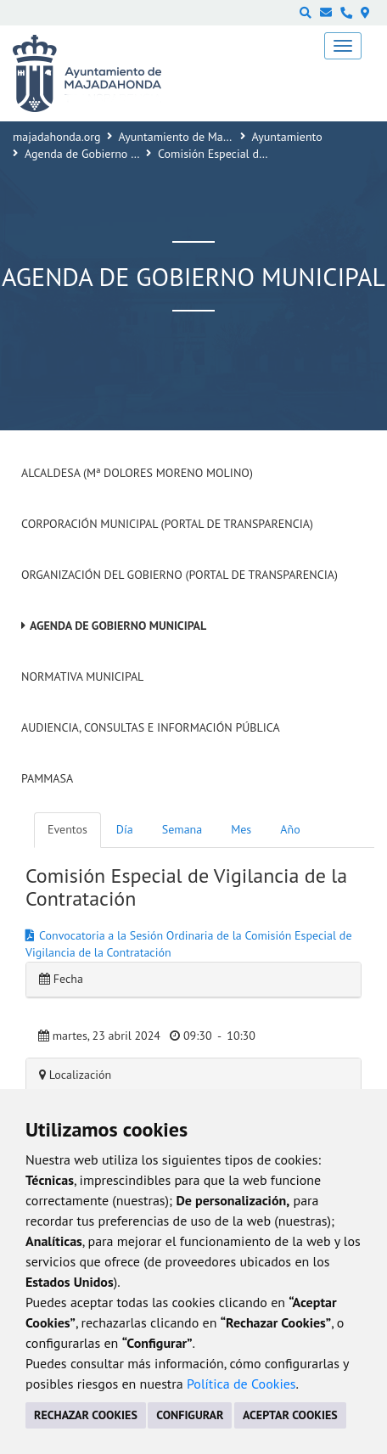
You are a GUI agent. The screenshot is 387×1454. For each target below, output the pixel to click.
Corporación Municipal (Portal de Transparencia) (167, 523)
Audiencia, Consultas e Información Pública (150, 727)
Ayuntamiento (287, 136)
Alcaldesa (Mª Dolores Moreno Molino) (137, 472)
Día (124, 829)
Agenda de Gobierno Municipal (103, 153)
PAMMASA (47, 778)
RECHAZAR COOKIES (85, 1415)
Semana (182, 829)
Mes (241, 829)
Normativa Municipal (82, 676)
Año (290, 829)
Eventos (67, 829)
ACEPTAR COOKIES (290, 1415)
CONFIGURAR (189, 1415)
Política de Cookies (241, 1383)
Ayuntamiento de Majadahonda (198, 136)
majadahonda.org (57, 136)
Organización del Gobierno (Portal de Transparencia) (179, 574)
